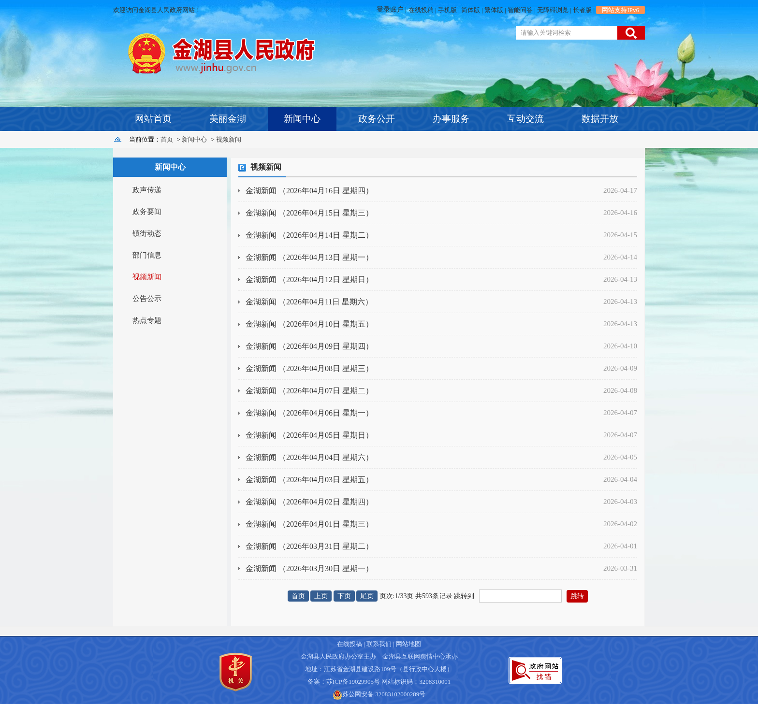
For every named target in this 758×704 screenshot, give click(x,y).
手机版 (447, 10)
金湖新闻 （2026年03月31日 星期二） (309, 546)
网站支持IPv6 (620, 10)
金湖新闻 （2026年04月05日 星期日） (309, 435)
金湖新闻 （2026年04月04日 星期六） (309, 457)
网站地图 (408, 643)
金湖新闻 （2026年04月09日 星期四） (309, 346)
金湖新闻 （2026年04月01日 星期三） (309, 524)
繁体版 (493, 10)
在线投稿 (421, 10)
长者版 (582, 10)
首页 (166, 139)
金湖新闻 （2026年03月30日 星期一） (309, 568)
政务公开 (376, 119)
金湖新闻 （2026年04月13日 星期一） (309, 257)
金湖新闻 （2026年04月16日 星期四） (309, 191)
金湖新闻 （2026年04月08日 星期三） (309, 368)
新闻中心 (302, 119)
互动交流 (525, 119)
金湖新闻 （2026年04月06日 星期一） (309, 413)
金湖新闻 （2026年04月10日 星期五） (309, 324)
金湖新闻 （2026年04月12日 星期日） (309, 279)
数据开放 (600, 119)
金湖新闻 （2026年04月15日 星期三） (309, 213)
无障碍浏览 (552, 10)
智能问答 (520, 10)
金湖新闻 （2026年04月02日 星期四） (309, 502)
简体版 (470, 10)
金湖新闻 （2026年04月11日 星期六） (309, 302)
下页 (344, 596)
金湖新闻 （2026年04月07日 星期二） (309, 391)
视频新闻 (228, 139)
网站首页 (153, 119)
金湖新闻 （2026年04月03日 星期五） (309, 479)
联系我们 (379, 643)
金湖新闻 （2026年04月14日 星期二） (309, 235)
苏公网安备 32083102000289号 (383, 694)
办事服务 (451, 119)
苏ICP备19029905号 (353, 681)
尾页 (367, 596)
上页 (321, 596)
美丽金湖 (227, 119)
